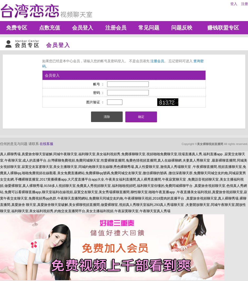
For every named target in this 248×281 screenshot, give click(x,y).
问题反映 (181, 28)
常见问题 (148, 28)
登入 (233, 4)
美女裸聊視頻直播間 (210, 144)
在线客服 (46, 144)
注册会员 (115, 28)
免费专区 (16, 28)
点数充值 (49, 28)
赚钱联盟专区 (223, 28)
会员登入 (82, 28)
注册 (244, 4)
